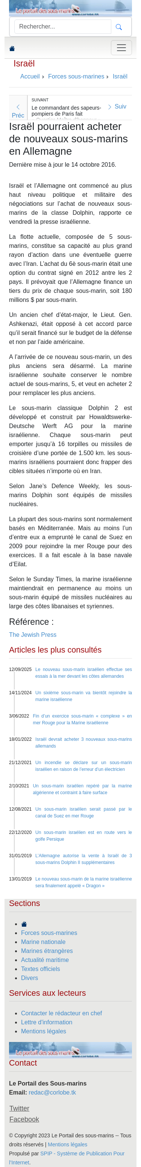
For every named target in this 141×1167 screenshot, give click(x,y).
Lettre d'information (46, 1022)
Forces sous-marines (49, 933)
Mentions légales (43, 1031)
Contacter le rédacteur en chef (61, 1013)
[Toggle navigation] (121, 47)
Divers (29, 978)
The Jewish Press (32, 635)
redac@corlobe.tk (52, 1092)
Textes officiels (40, 969)
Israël (24, 63)
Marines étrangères (47, 951)
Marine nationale (43, 942)
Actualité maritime (45, 960)
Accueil (30, 76)
